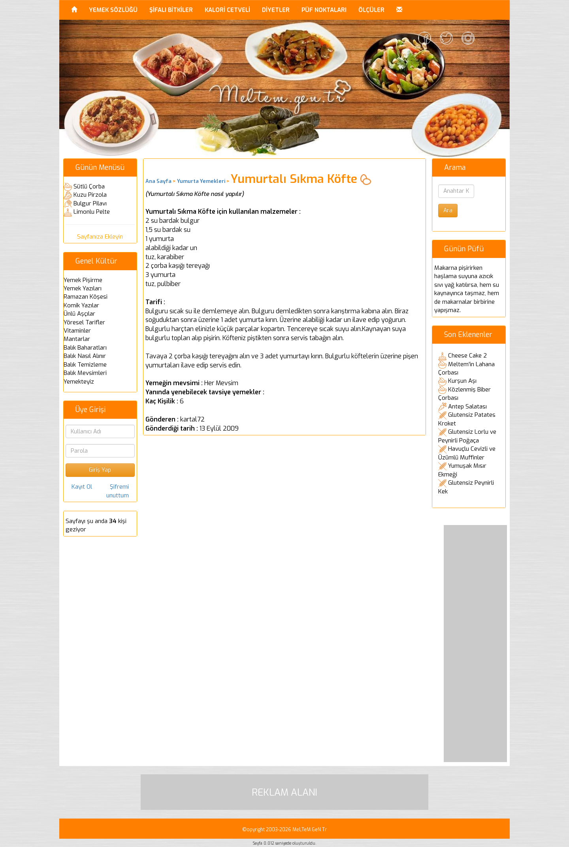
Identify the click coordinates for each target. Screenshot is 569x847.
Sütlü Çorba (89, 186)
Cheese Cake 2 (467, 356)
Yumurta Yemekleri (201, 181)
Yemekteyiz (79, 382)
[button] (399, 10)
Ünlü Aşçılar (79, 314)
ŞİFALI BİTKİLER (171, 10)
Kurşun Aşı (462, 381)
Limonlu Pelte (91, 212)
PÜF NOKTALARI (324, 10)
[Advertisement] (475, 643)
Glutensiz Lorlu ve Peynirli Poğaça (467, 436)
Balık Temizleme (85, 365)
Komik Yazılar (81, 305)
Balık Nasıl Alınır (85, 356)
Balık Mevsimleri (85, 373)
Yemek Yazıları (83, 288)
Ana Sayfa (158, 181)
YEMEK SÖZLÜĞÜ (113, 10)
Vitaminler (77, 331)
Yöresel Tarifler (84, 322)
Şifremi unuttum (117, 491)
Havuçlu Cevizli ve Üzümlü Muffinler (467, 453)
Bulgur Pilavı (90, 203)
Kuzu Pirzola (90, 195)
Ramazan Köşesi (85, 297)
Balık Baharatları (85, 348)
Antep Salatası (467, 406)
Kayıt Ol (82, 487)
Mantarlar (77, 339)
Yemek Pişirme (83, 280)
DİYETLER (276, 10)
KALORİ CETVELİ (227, 10)
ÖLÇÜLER (371, 10)
